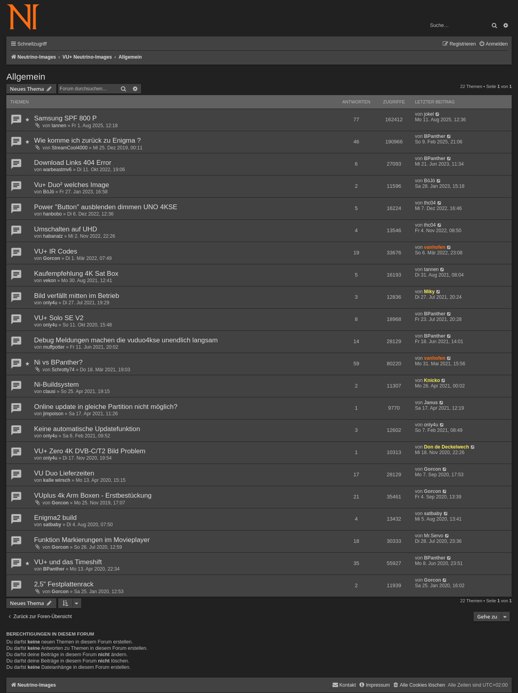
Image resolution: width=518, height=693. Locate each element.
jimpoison (53, 413)
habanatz (53, 236)
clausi (49, 391)
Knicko (432, 380)
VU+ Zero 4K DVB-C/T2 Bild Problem (89, 451)
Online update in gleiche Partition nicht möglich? (106, 406)
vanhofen (434, 247)
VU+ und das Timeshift (68, 562)
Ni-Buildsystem (56, 384)
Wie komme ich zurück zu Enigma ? (87, 140)
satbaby (52, 524)
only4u (50, 302)
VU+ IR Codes (55, 251)
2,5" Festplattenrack (64, 584)
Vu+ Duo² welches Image (71, 185)
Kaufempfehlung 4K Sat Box (76, 273)
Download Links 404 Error (72, 162)
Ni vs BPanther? (58, 362)
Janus (431, 402)
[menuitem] (493, 44)
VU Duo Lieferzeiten (64, 473)
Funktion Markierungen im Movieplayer (92, 540)
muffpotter (54, 347)
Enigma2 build (55, 517)
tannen (59, 125)
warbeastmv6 (57, 169)
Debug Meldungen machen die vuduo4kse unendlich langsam (126, 340)
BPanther (434, 136)
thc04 (430, 203)
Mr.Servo (433, 535)
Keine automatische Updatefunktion (87, 429)
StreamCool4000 (70, 148)
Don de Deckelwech (446, 447)
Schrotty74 (63, 369)
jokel (429, 114)
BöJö (48, 192)
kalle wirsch (57, 480)
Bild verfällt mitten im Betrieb (76, 296)
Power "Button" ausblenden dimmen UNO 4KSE (105, 207)
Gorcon (51, 258)
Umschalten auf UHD (65, 229)
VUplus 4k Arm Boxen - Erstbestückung (93, 495)
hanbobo (52, 214)
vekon (49, 280)
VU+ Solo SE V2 (59, 318)
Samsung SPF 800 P (65, 118)
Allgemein (25, 77)
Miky (429, 291)
